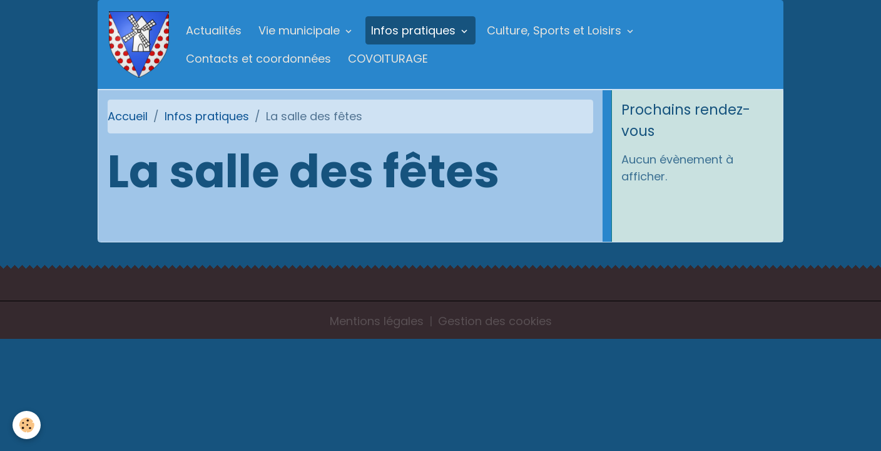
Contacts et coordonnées (258, 58)
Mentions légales (377, 321)
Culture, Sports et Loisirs (555, 30)
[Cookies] (27, 425)
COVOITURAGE (388, 58)
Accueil (128, 116)
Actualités (214, 30)
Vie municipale (300, 30)
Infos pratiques (415, 30)
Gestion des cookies (495, 321)
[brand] (139, 44)
